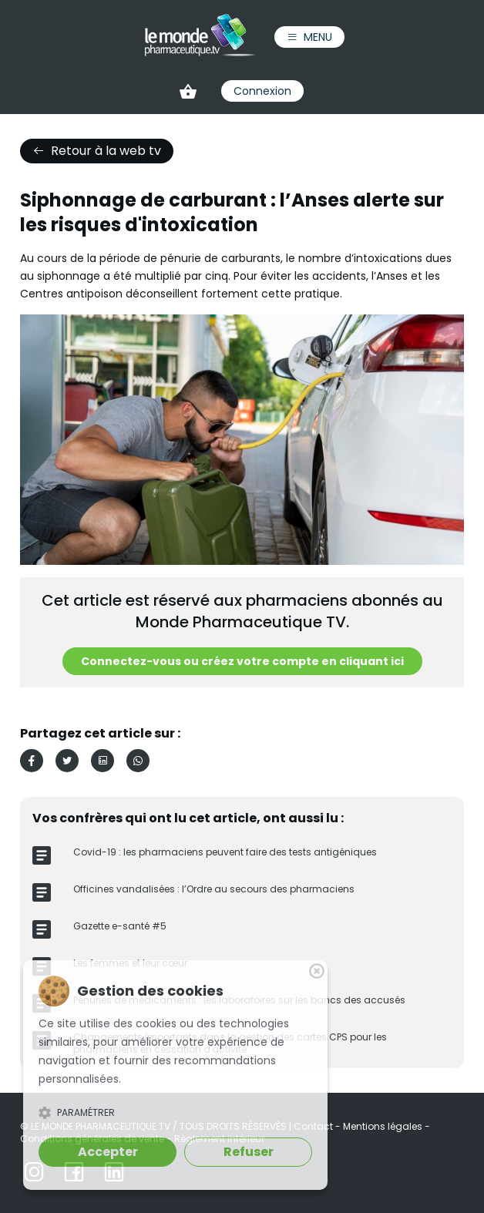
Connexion (262, 91)
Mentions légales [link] (384, 1126)
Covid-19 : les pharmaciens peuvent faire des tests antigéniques (225, 852)
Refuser (249, 1152)
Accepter (108, 1152)
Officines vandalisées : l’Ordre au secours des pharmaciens (214, 888)
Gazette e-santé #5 (119, 925)
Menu (309, 37)
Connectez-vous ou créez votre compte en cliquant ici (242, 661)
